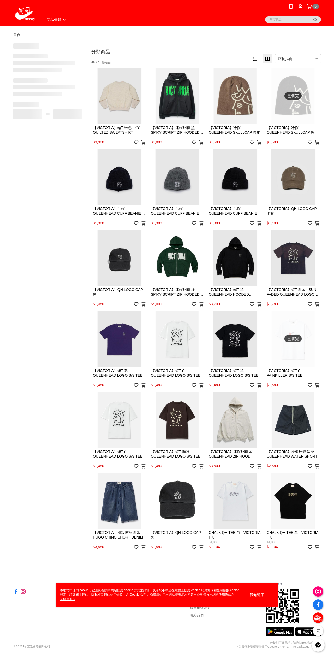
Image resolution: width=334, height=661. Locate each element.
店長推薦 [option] (285, 59)
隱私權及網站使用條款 (107, 594)
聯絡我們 (197, 615)
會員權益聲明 (200, 608)
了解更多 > (67, 599)
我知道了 (257, 595)
